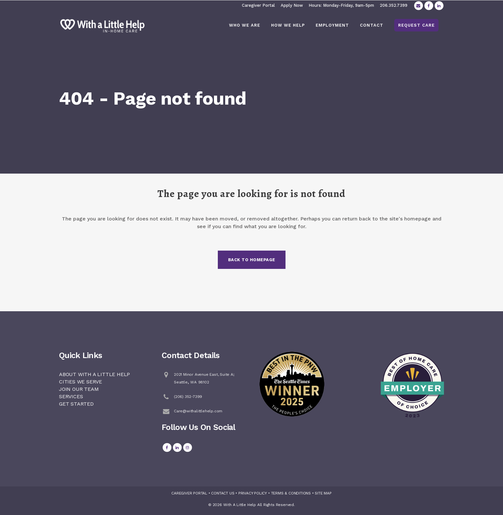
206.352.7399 (393, 5)
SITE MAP (323, 493)
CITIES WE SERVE (80, 382)
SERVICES (71, 396)
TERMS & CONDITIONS (291, 493)
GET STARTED (76, 404)
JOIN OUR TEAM (78, 389)
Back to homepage (251, 259)
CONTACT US (222, 493)
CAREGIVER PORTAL (189, 493)
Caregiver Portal (258, 5)
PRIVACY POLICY (252, 493)
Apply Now (292, 5)
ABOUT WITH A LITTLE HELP (94, 374)
